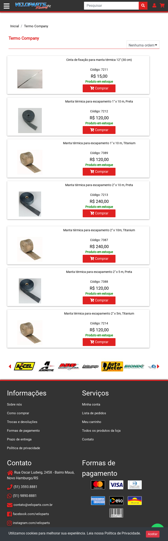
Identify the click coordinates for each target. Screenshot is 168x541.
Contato (88, 439)
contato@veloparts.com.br (33, 505)
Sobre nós (14, 404)
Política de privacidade (23, 448)
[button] (154, 5)
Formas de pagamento (23, 430)
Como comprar (18, 413)
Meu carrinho (91, 422)
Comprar (99, 88)
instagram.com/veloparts (31, 522)
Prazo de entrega (19, 439)
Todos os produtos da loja (101, 430)
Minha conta (91, 404)
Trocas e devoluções (22, 422)
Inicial (14, 26)
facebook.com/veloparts (31, 513)
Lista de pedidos (94, 413)
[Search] (115, 6)
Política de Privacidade (122, 533)
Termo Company (36, 26)
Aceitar (153, 534)
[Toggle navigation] (7, 6)
